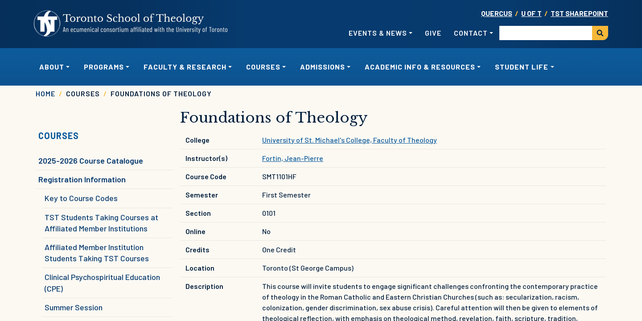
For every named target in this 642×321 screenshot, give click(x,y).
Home (45, 93)
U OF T (531, 13)
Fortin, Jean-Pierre (292, 158)
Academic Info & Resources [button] (420, 66)
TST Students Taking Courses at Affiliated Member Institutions (101, 222)
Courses (58, 135)
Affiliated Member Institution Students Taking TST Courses (97, 252)
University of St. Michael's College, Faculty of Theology (349, 140)
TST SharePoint (579, 13)
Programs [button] (104, 66)
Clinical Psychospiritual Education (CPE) (102, 282)
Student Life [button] (521, 66)
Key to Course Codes (81, 198)
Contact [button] (471, 33)
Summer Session (74, 307)
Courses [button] (263, 66)
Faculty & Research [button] (185, 66)
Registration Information (82, 179)
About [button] (51, 66)
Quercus (496, 13)
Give (433, 33)
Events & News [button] (378, 33)
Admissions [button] (322, 66)
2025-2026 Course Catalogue (90, 160)
